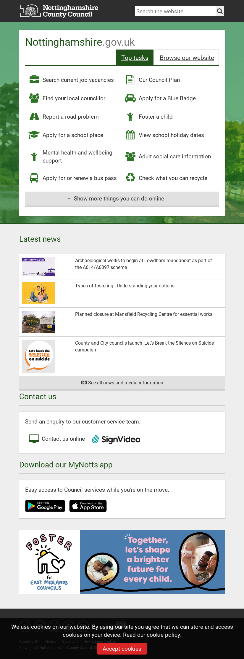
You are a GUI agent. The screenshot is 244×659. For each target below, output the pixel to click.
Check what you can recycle (165, 178)
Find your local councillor (66, 98)
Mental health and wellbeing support (70, 156)
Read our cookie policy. (152, 634)
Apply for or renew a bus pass (72, 178)
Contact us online (56, 439)
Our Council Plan (152, 80)
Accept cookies (122, 648)
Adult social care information (167, 156)
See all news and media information (122, 382)
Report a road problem (63, 116)
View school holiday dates (164, 135)
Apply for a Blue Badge (160, 98)
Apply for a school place (65, 135)
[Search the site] (220, 11)
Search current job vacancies (71, 80)
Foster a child (148, 116)
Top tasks (134, 57)
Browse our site (187, 57)
